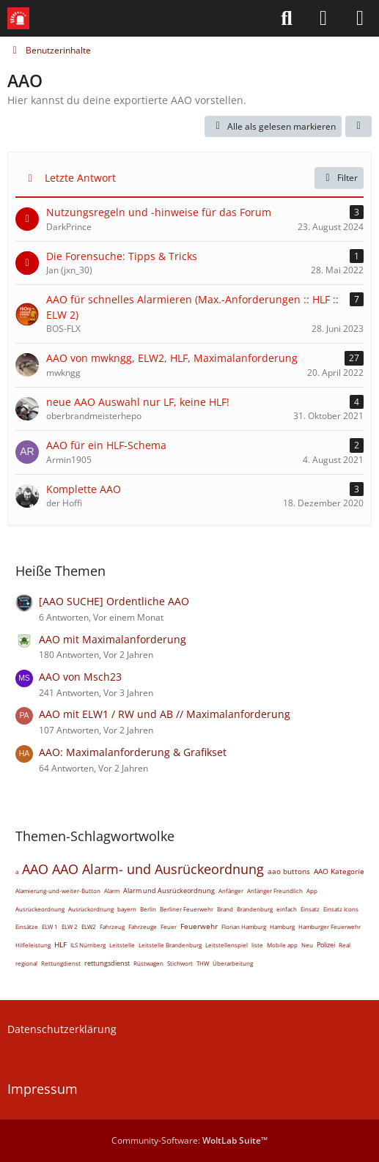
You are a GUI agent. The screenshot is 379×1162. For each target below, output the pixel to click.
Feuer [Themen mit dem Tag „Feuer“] (169, 926)
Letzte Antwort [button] (80, 178)
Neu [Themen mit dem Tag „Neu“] (307, 945)
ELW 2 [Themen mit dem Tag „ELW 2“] (70, 926)
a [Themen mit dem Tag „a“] (16, 871)
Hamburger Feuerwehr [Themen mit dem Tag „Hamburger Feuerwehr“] (329, 926)
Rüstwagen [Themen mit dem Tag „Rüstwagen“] (148, 963)
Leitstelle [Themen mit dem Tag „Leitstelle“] (122, 945)
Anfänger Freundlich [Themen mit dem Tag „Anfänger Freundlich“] (275, 891)
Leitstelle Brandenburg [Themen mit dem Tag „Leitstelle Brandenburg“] (170, 945)
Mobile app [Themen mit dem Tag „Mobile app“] (282, 945)
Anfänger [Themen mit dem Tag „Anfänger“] (230, 891)
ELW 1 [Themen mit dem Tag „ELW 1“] (50, 926)
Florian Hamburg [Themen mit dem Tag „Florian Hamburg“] (243, 926)
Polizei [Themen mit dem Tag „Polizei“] (326, 945)
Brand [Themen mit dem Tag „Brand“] (225, 909)
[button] (358, 127)
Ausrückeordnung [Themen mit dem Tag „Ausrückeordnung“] (40, 909)
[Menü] (360, 18)
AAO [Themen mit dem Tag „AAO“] (35, 869)
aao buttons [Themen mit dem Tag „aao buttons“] (289, 871)
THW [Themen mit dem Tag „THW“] (202, 963)
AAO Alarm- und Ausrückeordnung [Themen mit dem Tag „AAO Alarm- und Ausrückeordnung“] (158, 869)
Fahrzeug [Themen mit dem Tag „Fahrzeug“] (112, 926)
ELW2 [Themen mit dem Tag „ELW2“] (88, 926)
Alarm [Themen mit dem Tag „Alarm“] (111, 891)
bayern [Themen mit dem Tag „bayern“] (126, 909)
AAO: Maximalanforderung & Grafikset (133, 752)
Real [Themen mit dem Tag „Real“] (344, 945)
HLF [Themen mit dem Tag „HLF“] (60, 944)
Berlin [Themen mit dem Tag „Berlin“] (148, 909)
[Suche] (286, 18)
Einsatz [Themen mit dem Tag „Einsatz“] (310, 909)
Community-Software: (189, 1140)
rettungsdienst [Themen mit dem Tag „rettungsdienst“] (107, 963)
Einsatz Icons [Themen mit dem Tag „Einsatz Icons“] (340, 909)
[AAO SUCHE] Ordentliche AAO (114, 601)
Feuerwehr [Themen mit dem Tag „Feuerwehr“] (199, 926)
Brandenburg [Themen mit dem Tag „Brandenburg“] (255, 909)
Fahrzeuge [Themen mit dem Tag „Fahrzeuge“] (142, 926)
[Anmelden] (323, 18)
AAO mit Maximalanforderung (112, 639)
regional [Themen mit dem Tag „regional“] (26, 963)
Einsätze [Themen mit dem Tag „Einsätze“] (26, 926)
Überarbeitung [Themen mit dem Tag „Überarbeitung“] (233, 963)
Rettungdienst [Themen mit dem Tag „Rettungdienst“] (61, 963)
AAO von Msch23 (80, 677)
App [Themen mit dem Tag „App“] (311, 891)
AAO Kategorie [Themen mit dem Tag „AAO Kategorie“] (339, 871)
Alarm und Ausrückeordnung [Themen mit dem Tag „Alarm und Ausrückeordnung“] (169, 890)
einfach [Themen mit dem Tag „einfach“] (286, 909)
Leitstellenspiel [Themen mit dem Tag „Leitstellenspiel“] (226, 945)
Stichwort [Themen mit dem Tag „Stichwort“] (180, 963)
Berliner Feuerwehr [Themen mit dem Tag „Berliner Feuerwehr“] (186, 909)
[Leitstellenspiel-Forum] (18, 18)
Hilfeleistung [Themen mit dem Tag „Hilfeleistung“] (33, 945)
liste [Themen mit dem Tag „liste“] (257, 945)
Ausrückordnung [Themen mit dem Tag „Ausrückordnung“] (91, 909)
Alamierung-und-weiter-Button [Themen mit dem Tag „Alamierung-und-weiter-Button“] (57, 891)
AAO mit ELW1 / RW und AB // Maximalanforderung (164, 714)
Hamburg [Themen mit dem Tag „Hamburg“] (282, 926)
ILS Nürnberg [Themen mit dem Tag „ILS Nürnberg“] (88, 945)
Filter (339, 177)
